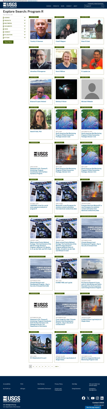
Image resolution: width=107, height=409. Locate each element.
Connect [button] (7, 32)
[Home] (10, 7)
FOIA (21, 384)
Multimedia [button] (8, 23)
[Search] (102, 6)
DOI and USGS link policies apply (94, 384)
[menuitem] (48, 5)
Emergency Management (93, 389)
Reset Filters (8, 42)
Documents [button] (8, 26)
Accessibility (6, 384)
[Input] (94, 6)
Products (56, 6)
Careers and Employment (58, 389)
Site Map (74, 384)
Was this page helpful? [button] (93, 407)
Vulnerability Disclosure (44, 388)
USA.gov (22, 388)
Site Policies (41, 384)
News (62, 6)
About (75, 6)
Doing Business (76, 388)
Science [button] (7, 17)
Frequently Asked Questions (95, 3)
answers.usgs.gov (99, 405)
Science (48, 6)
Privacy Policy (59, 384)
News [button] (6, 29)
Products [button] (7, 20)
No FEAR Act (6, 388)
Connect (69, 6)
